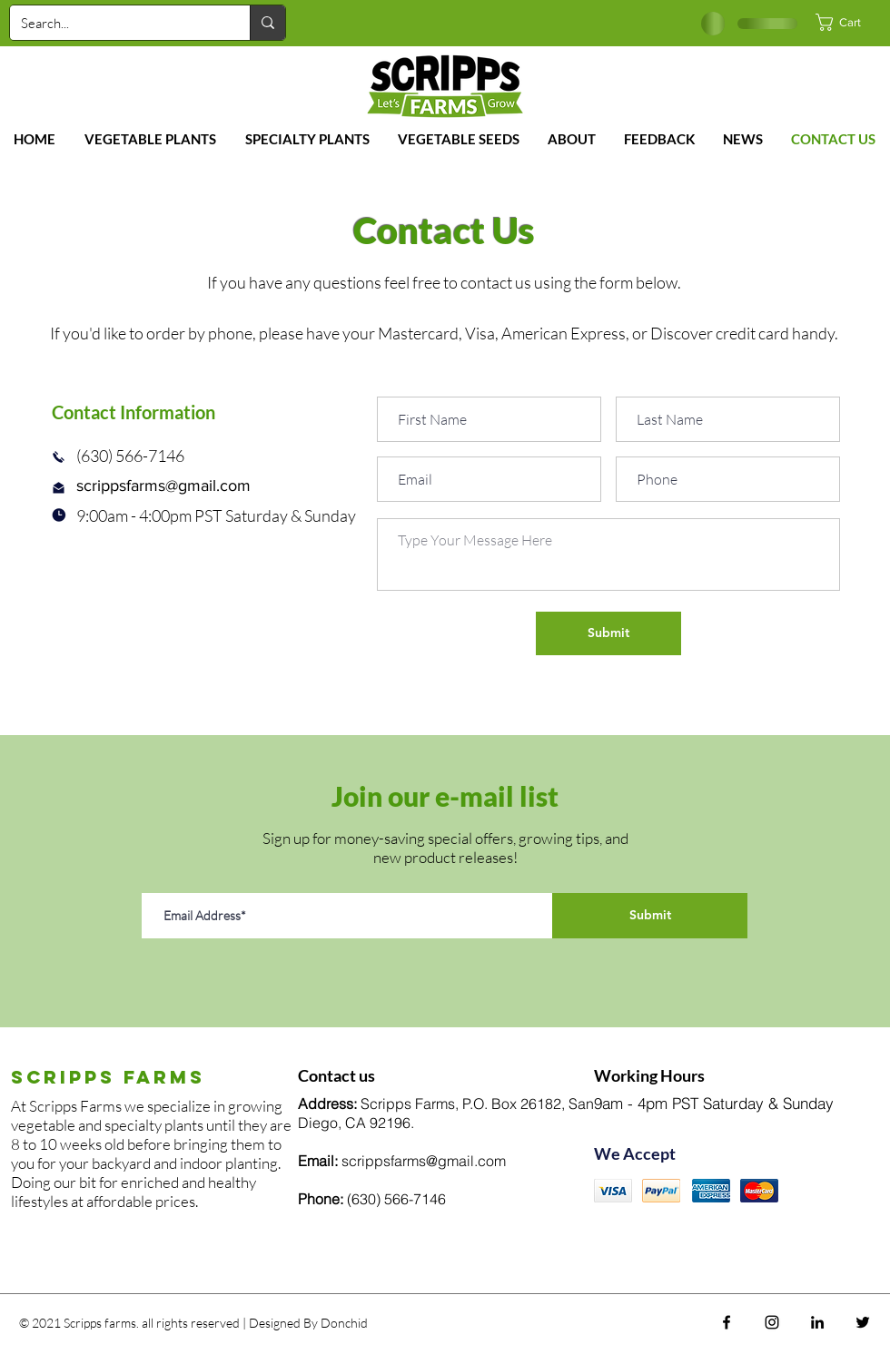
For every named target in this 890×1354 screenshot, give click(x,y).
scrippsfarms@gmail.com (163, 485)
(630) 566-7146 (396, 1199)
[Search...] (116, 22)
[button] (848, 22)
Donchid (344, 1322)
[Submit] (608, 633)
